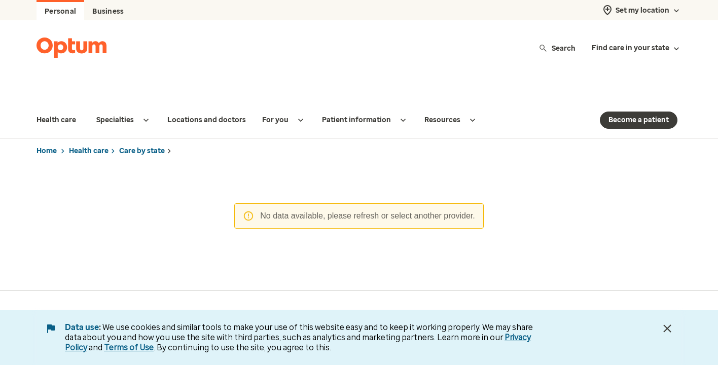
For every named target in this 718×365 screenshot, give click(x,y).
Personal (60, 11)
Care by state (142, 130)
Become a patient (638, 99)
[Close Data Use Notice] (667, 328)
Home (47, 130)
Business (108, 11)
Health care (89, 130)
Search (557, 48)
